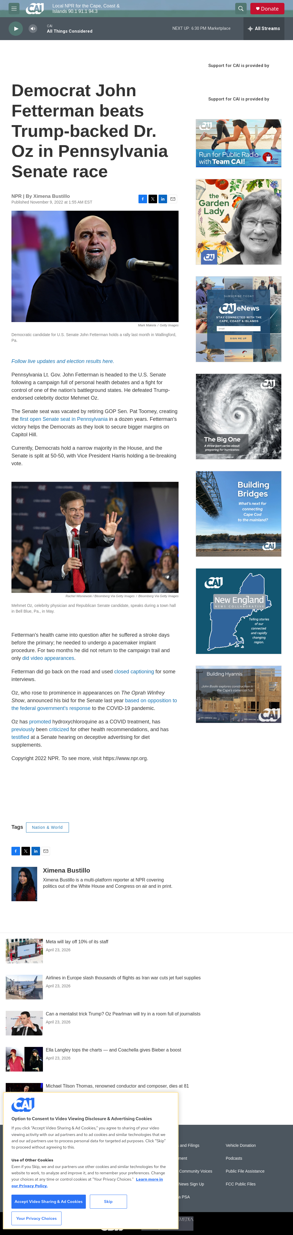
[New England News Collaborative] (238, 611)
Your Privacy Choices (36, 1218)
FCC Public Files (241, 1184)
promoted (40, 722)
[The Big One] (238, 416)
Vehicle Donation (241, 1145)
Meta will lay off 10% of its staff (77, 941)
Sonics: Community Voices (188, 1171)
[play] (15, 28)
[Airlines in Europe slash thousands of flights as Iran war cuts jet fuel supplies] (24, 987)
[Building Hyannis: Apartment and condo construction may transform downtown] (238, 694)
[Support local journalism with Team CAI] (238, 143)
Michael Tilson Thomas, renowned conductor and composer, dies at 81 (117, 1086)
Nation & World (47, 827)
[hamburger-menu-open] (14, 8)
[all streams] (263, 28)
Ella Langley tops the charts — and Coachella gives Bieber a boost (113, 1049)
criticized (59, 729)
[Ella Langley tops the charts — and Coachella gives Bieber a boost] (24, 1059)
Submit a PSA (177, 1197)
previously (23, 729)
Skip (108, 1201)
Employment (176, 1158)
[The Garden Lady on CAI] (238, 222)
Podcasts (234, 1158)
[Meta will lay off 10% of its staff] (24, 951)
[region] (91, 1160)
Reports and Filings (182, 1145)
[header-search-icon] (241, 8)
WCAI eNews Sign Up (184, 1184)
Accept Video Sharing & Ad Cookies (49, 1201)
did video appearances (48, 658)
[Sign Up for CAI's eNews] (238, 319)
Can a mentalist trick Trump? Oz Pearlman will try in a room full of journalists (123, 1013)
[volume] (33, 28)
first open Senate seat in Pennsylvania (64, 419)
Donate (270, 9)
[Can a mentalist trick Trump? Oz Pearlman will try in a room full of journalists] (24, 1023)
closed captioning (134, 671)
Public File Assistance (245, 1171)
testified (20, 737)
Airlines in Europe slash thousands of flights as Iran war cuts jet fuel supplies (123, 977)
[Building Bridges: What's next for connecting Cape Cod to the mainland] (238, 514)
